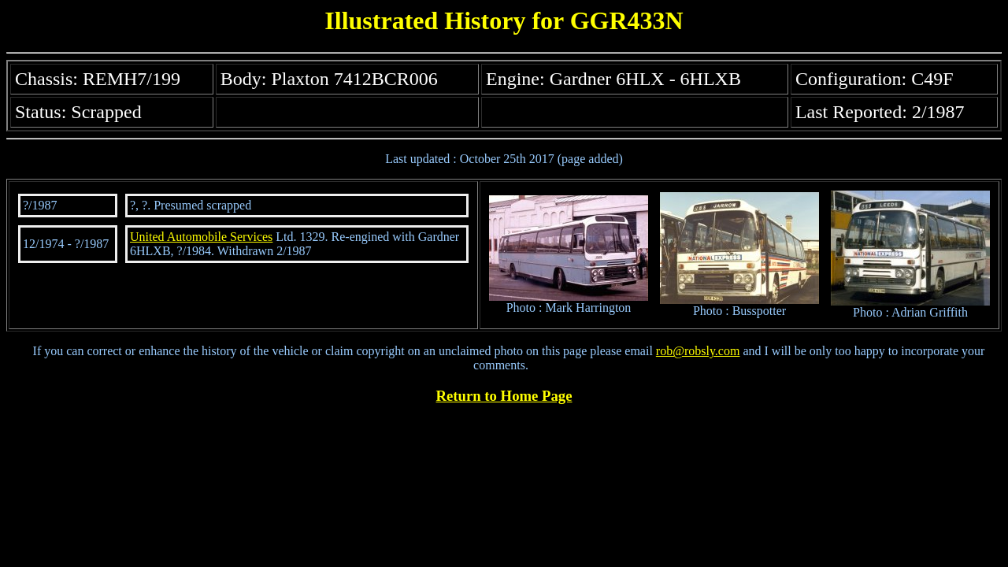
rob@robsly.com (698, 351)
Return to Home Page (504, 395)
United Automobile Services (201, 236)
